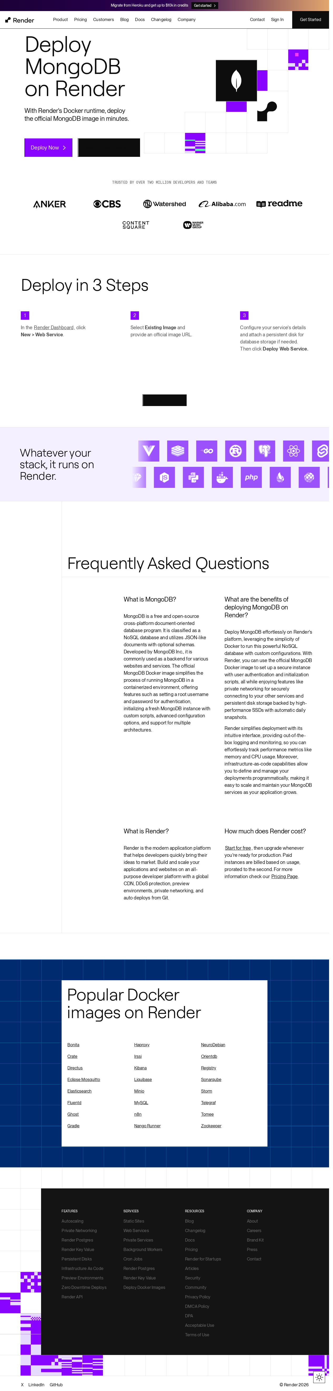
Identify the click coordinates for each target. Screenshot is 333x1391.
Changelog (195, 1230)
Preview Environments (82, 1277)
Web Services (136, 1230)
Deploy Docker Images (144, 1287)
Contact (254, 1259)
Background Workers (143, 1249)
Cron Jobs (132, 1259)
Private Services (138, 1240)
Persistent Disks (77, 1259)
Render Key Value (78, 1249)
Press (252, 1249)
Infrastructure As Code (82, 1268)
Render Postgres (77, 1240)
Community (195, 1287)
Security (192, 1277)
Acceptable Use (199, 1325)
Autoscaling (72, 1221)
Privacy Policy (197, 1296)
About (252, 1221)
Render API (72, 1296)
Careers (254, 1230)
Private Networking (79, 1230)
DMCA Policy (197, 1306)
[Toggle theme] (319, 1377)
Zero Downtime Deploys (84, 1287)
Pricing (191, 1249)
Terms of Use (197, 1334)
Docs (190, 1240)
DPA (189, 1315)
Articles (192, 1268)
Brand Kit (255, 1240)
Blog (189, 1221)
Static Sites (133, 1221)
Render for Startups (203, 1259)
